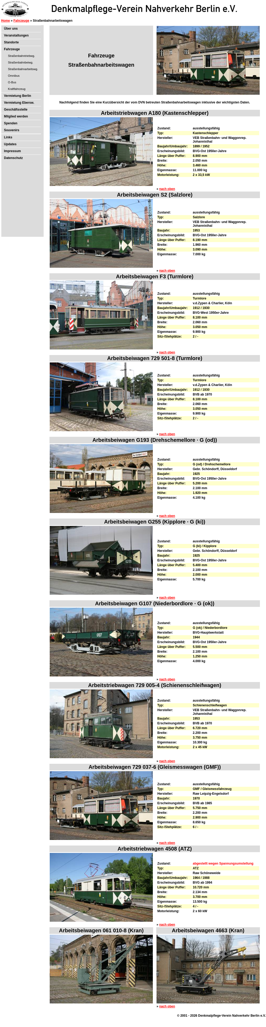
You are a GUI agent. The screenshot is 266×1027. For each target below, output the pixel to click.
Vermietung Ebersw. (19, 102)
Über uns (11, 28)
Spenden (10, 123)
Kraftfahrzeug (16, 88)
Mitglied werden (16, 116)
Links (8, 137)
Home (5, 20)
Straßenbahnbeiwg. (20, 62)
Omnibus (14, 75)
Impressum (12, 151)
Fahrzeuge (21, 20)
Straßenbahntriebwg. (21, 55)
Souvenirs (11, 130)
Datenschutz (13, 158)
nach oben (167, 189)
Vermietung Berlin (17, 96)
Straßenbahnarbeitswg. (23, 69)
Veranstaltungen (16, 35)
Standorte (11, 42)
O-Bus (12, 82)
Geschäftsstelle (15, 109)
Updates (10, 144)
